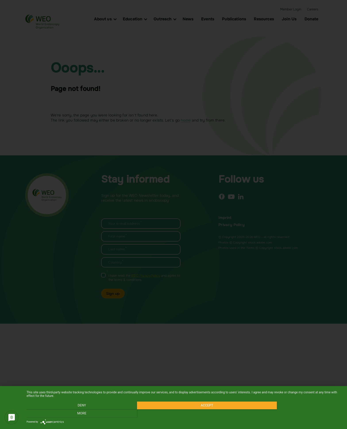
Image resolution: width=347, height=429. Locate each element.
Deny (74, 414)
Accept (184, 414)
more (295, 414)
